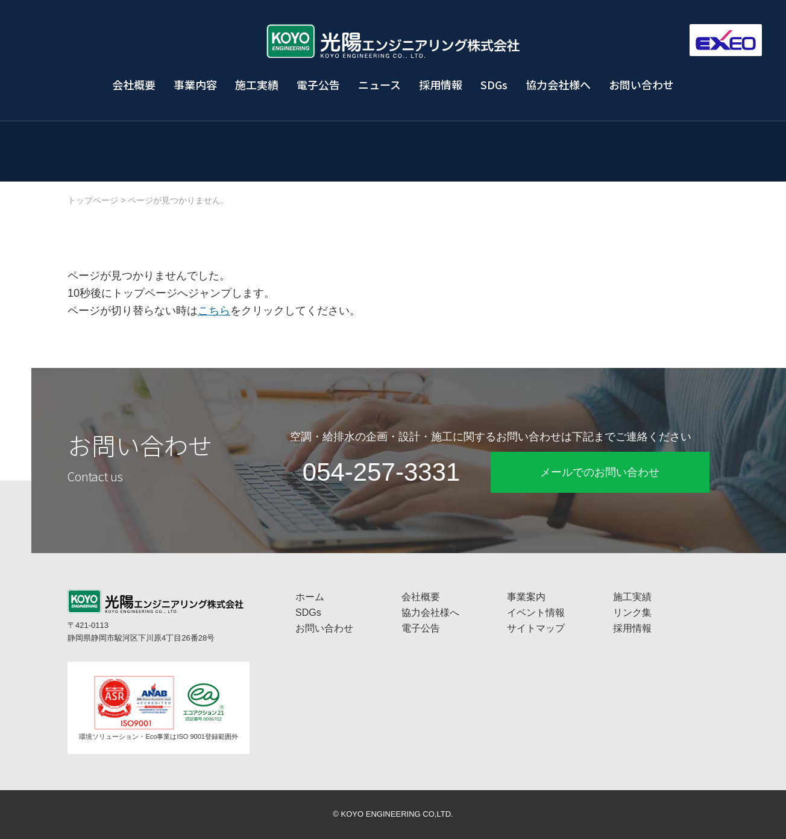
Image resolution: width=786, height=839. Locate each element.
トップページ (93, 200)
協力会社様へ (558, 84)
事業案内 (526, 597)
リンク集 (632, 612)
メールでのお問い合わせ (599, 472)
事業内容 (195, 84)
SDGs (494, 84)
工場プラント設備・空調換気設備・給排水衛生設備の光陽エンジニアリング (393, 41)
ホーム (309, 597)
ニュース (379, 84)
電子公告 (318, 84)
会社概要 (134, 84)
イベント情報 (536, 612)
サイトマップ (536, 628)
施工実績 (256, 84)
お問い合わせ (641, 84)
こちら (214, 311)
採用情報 (440, 84)
